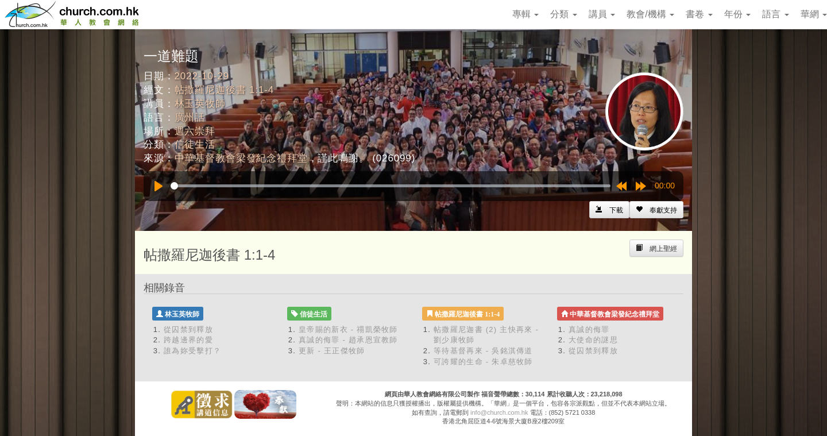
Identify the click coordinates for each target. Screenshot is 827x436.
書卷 (699, 14)
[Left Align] (656, 209)
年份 (737, 14)
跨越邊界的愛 (188, 339)
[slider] (390, 185)
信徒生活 (195, 144)
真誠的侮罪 (589, 329)
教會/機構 (650, 14)
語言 (775, 14)
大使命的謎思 (593, 339)
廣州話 (190, 117)
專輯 (525, 14)
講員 (602, 14)
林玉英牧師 (200, 103)
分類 (563, 14)
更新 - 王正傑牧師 (332, 350)
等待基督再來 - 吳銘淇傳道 (483, 350)
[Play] (158, 186)
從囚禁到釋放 (188, 329)
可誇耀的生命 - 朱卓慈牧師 (483, 361)
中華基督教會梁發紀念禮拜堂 (241, 158)
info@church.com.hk (499, 412)
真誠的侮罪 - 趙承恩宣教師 (348, 339)
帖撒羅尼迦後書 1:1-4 (225, 89)
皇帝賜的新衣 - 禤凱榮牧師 (348, 329)
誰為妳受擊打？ (192, 350)
